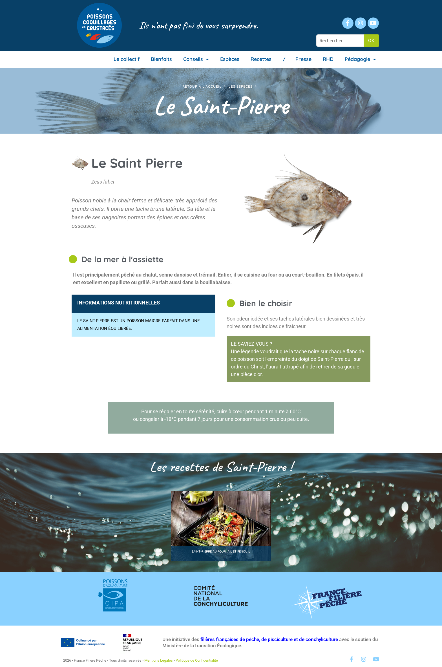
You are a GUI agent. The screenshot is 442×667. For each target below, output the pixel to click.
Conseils (196, 59)
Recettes (261, 59)
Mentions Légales (158, 660)
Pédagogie (360, 59)
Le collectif (127, 59)
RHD (328, 59)
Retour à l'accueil (202, 86)
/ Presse (297, 59)
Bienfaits (161, 59)
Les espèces (241, 86)
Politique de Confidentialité (197, 660)
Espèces (229, 59)
